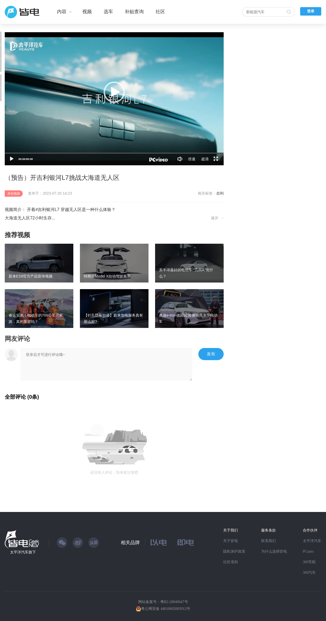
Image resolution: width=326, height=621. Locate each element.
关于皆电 (230, 541)
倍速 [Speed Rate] (191, 159)
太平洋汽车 (312, 541)
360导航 (309, 562)
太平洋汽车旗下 (23, 552)
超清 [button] (205, 159)
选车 (108, 11)
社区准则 (230, 562)
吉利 (220, 193)
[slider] (114, 153)
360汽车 (309, 573)
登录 (310, 11)
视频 (87, 11)
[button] (114, 92)
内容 (61, 11)
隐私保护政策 (234, 551)
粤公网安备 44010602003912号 (165, 609)
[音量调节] (180, 159)
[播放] (11, 159)
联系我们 (268, 541)
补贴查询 (134, 11)
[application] (114, 98)
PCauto (308, 551)
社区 (160, 11)
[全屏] (215, 159)
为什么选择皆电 (274, 551)
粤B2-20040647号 (174, 602)
